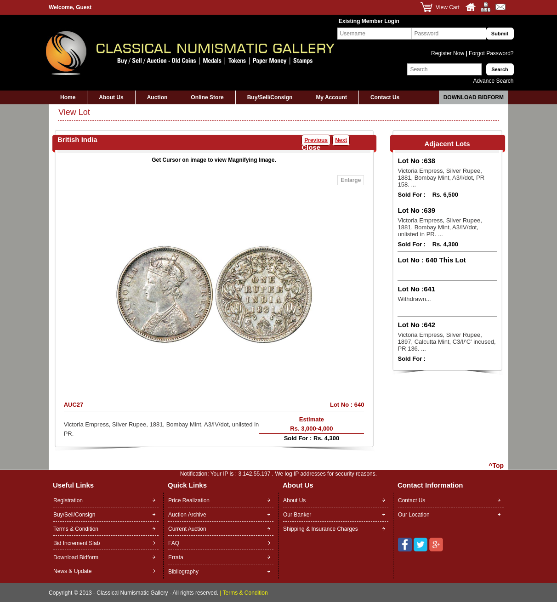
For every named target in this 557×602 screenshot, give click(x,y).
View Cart (448, 7)
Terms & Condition (75, 529)
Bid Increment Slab (76, 543)
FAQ (173, 543)
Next (341, 140)
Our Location (414, 514)
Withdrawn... (414, 298)
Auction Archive (187, 514)
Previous (316, 140)
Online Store (207, 97)
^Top (496, 465)
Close (310, 147)
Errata (175, 557)
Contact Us (384, 97)
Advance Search (493, 81)
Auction (157, 97)
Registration (68, 500)
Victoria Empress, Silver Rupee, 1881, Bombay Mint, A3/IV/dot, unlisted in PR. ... (440, 227)
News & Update (72, 571)
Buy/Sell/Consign (270, 97)
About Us (111, 97)
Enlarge (351, 180)
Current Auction (187, 529)
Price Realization (189, 500)
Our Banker (297, 514)
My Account (331, 97)
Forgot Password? (490, 53)
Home (67, 97)
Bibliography (183, 571)
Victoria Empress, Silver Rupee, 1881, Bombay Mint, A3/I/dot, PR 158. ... (441, 177)
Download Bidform (473, 97)
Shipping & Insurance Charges (320, 529)
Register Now (448, 53)
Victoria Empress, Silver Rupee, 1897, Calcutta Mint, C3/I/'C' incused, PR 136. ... (446, 341)
